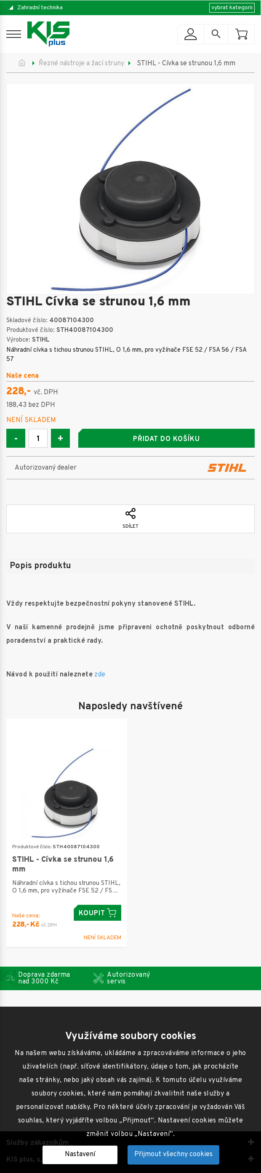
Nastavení (80, 1154)
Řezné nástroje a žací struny (81, 63)
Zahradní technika (40, 7)
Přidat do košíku (166, 439)
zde (99, 675)
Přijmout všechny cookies (173, 1154)
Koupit (97, 913)
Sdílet (130, 519)
